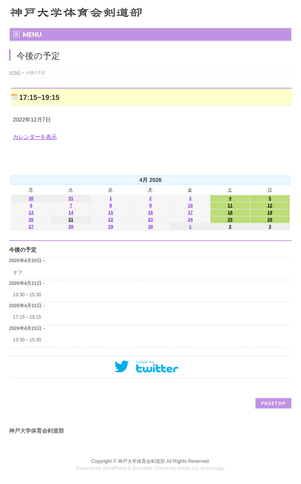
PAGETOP (273, 403)
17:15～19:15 (27, 317)
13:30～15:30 (27, 294)
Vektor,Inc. (188, 468)
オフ (17, 272)
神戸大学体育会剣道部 (141, 461)
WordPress (115, 468)
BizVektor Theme (150, 468)
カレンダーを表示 (35, 137)
